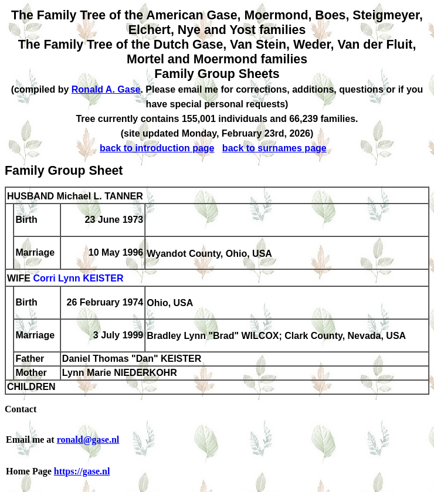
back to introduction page (157, 148)
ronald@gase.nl (88, 440)
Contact (20, 409)
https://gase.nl (82, 471)
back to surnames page (274, 148)
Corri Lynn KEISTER (78, 279)
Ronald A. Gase (106, 89)
